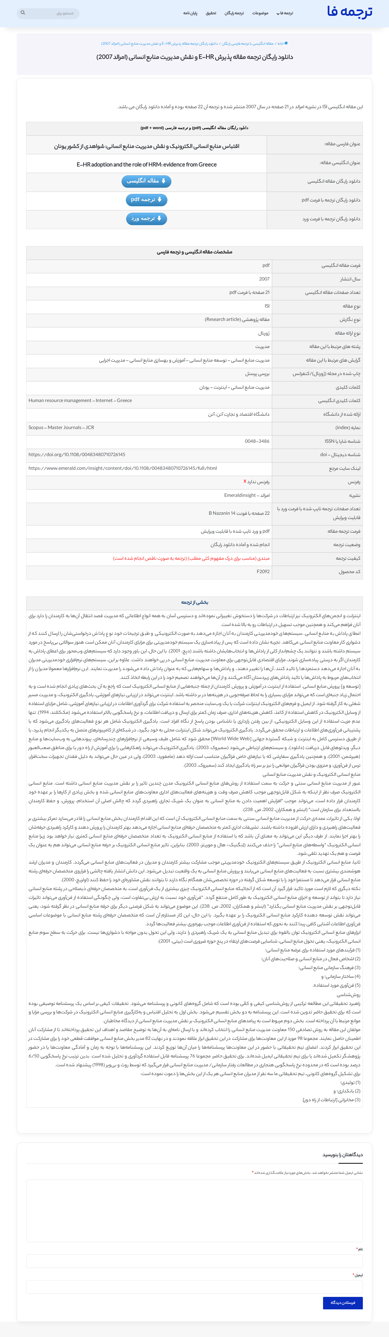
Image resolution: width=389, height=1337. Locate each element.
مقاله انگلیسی (146, 181)
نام (359, 1250)
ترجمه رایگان (234, 13)
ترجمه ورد (146, 218)
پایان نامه (190, 13)
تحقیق (211, 13)
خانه (282, 44)
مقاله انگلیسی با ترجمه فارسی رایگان (248, 44)
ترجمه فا (286, 13)
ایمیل (358, 1276)
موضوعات (260, 13)
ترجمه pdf (146, 199)
